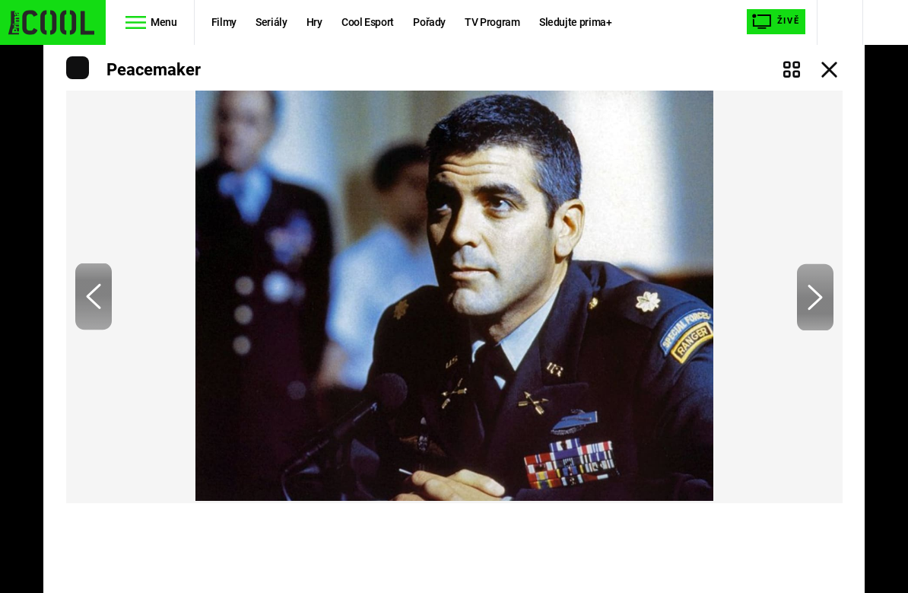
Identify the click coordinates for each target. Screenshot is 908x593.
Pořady (429, 22)
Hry (314, 22)
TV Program (492, 22)
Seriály (271, 22)
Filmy (224, 22)
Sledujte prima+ (575, 22)
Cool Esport (367, 22)
